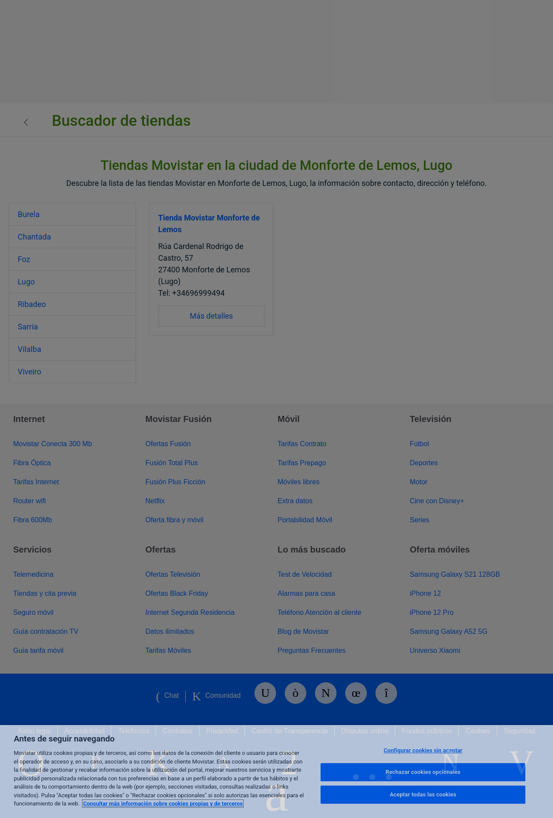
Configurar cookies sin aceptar (423, 750)
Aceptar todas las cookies (423, 794)
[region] (276, 771)
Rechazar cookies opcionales (423, 772)
